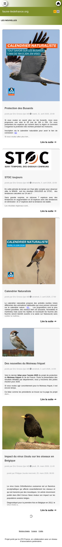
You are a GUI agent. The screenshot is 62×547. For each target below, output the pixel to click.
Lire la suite (48, 142)
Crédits (40, 531)
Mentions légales (24, 531)
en (58, 11)
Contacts (34, 531)
